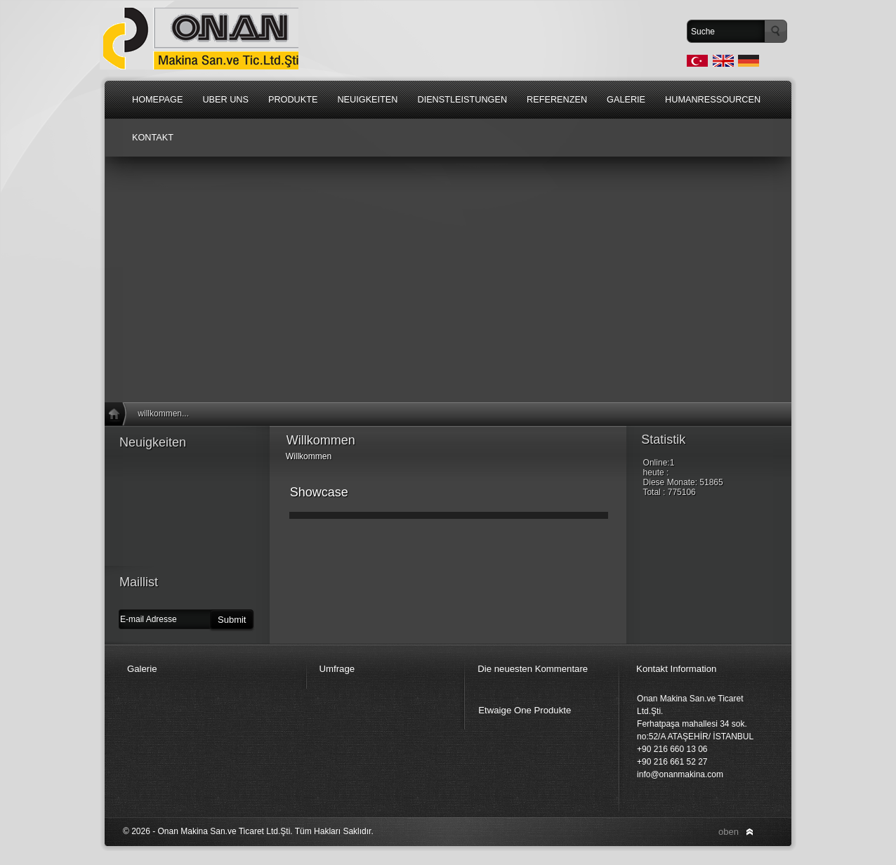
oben (728, 831)
